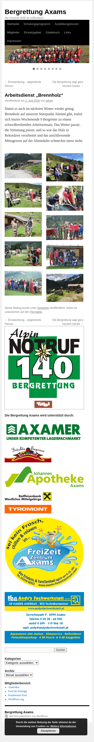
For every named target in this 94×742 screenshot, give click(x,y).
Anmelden (13, 687)
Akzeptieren (48, 730)
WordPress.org (16, 699)
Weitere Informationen (63, 726)
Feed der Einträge (17, 691)
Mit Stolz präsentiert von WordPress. (28, 716)
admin (49, 100)
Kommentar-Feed (17, 695)
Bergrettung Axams (35, 11)
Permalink (36, 312)
